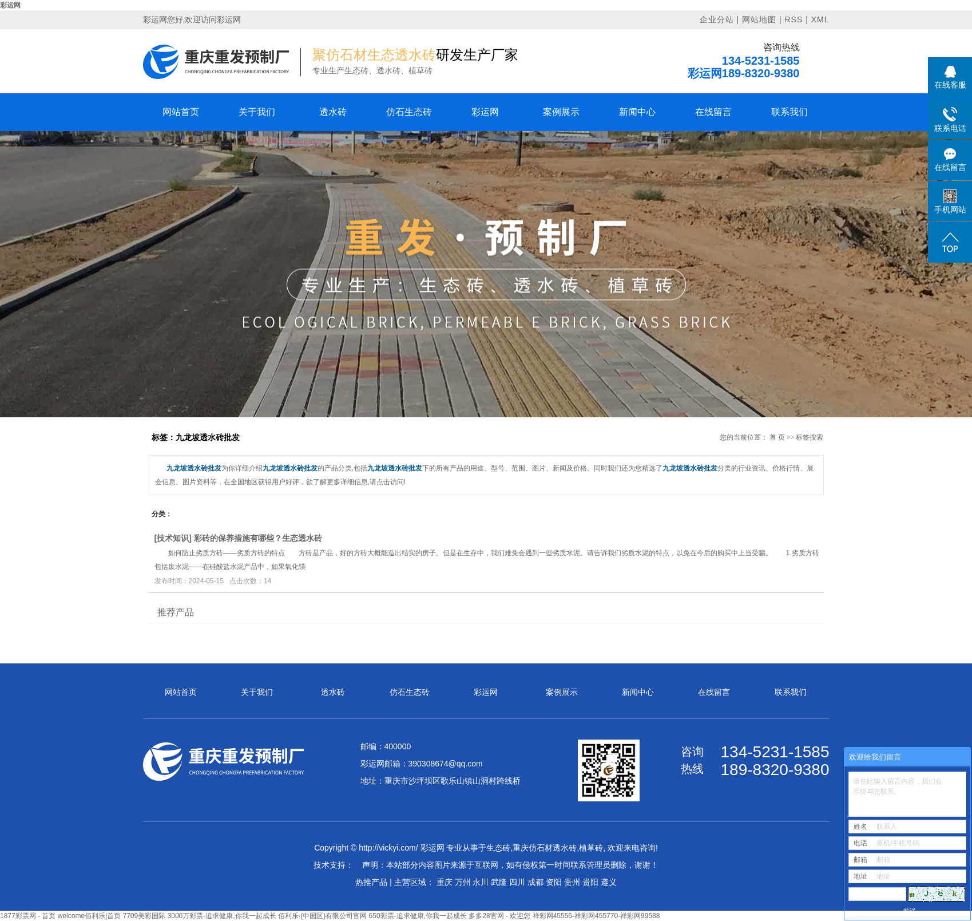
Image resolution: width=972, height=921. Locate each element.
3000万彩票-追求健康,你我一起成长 (222, 916)
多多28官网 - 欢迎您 (499, 916)
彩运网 (10, 5)
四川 (517, 882)
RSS (793, 19)
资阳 (554, 882)
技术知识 (173, 538)
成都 (535, 882)
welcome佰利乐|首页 (89, 916)
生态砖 (498, 847)
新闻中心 (637, 112)
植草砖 (591, 847)
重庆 (445, 882)
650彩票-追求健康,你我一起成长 (418, 916)
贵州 (572, 882)
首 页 (777, 437)
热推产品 (371, 882)
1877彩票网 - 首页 (27, 916)
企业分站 (717, 19)
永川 (481, 882)
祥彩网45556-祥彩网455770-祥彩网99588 (596, 916)
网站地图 (759, 19)
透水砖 (333, 112)
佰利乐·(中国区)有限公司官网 (322, 916)
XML (820, 19)
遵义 (609, 882)
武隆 (499, 882)
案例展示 (561, 112)
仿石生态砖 (409, 112)
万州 (463, 882)
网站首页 (180, 112)
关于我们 (257, 112)
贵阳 (590, 882)
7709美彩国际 (144, 916)
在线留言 (713, 112)
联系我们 (789, 112)
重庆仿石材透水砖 (545, 847)
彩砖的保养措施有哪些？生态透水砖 (258, 538)
